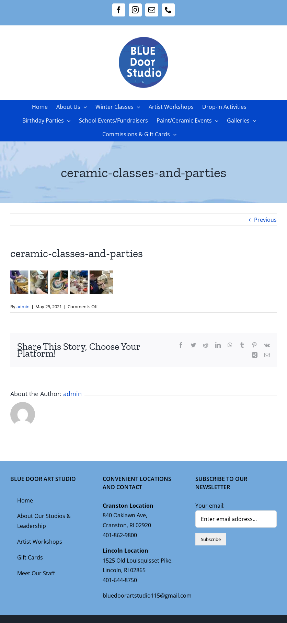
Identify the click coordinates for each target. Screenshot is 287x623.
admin (23, 306)
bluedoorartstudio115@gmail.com (147, 595)
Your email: (210, 505)
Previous (265, 219)
